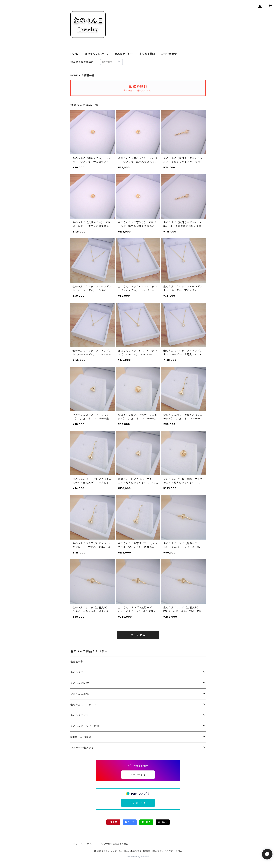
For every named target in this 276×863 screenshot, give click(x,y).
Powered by (138, 856)
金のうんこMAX (79, 683)
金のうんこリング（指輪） (86, 726)
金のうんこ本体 (79, 694)
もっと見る (138, 635)
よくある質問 (147, 53)
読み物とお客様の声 (82, 61)
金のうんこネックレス (83, 704)
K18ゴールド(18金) (81, 737)
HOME (74, 53)
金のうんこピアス (80, 715)
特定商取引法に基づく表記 (114, 844)
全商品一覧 (76, 661)
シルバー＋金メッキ (82, 747)
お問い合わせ (169, 53)
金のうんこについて (96, 53)
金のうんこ (76, 672)
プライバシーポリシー (84, 844)
